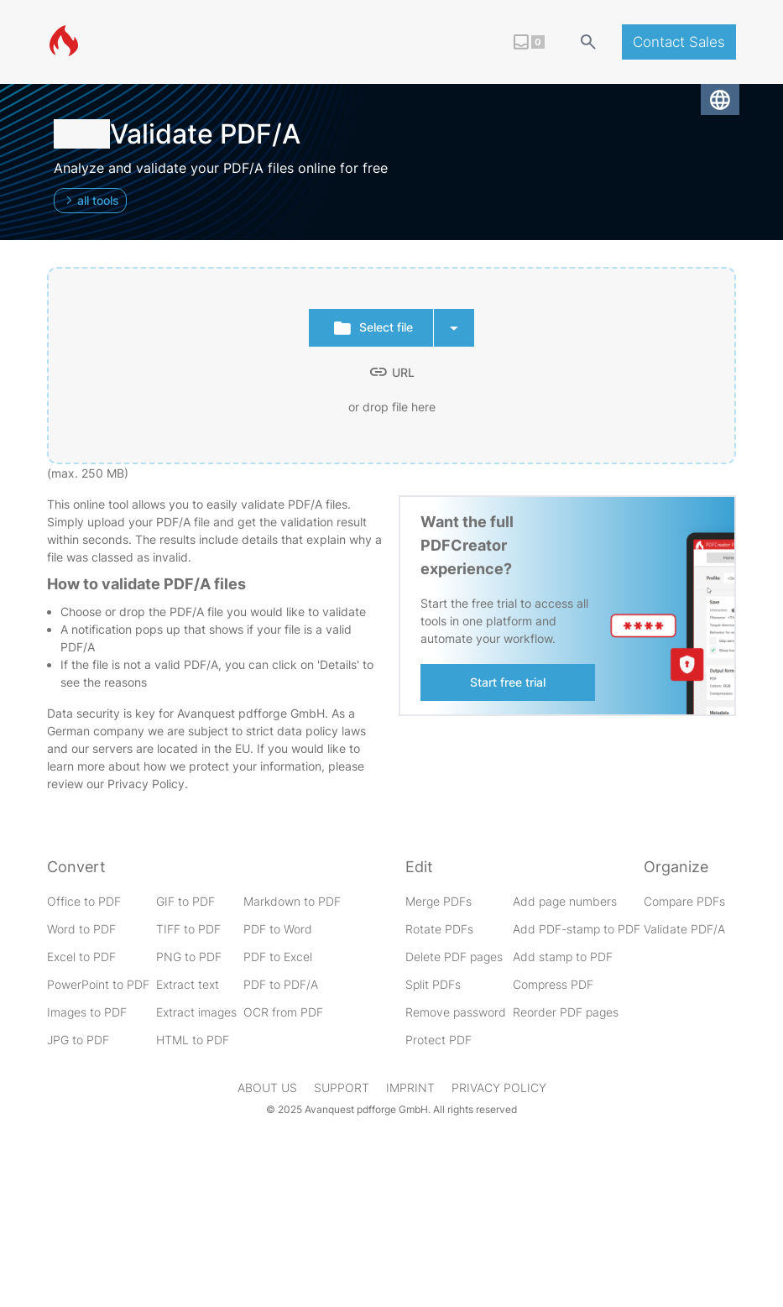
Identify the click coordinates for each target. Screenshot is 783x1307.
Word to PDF (81, 929)
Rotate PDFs (439, 929)
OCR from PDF (283, 1012)
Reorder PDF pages (566, 1012)
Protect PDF (438, 1040)
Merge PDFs (438, 901)
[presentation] (391, 365)
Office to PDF (84, 901)
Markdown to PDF (292, 901)
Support (341, 1087)
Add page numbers (565, 901)
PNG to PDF (189, 956)
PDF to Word (277, 929)
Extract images (196, 1012)
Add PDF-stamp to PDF (576, 929)
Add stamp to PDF (563, 956)
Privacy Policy (146, 783)
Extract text (187, 984)
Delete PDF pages (454, 956)
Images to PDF (87, 1012)
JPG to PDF (78, 1040)
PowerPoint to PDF (98, 984)
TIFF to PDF (188, 929)
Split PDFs (433, 984)
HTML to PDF (192, 1040)
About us (267, 1087)
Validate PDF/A (684, 929)
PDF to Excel (277, 956)
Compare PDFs (684, 901)
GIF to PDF (185, 901)
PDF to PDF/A (280, 984)
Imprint (410, 1087)
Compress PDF (553, 984)
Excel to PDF (81, 956)
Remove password (455, 1012)
